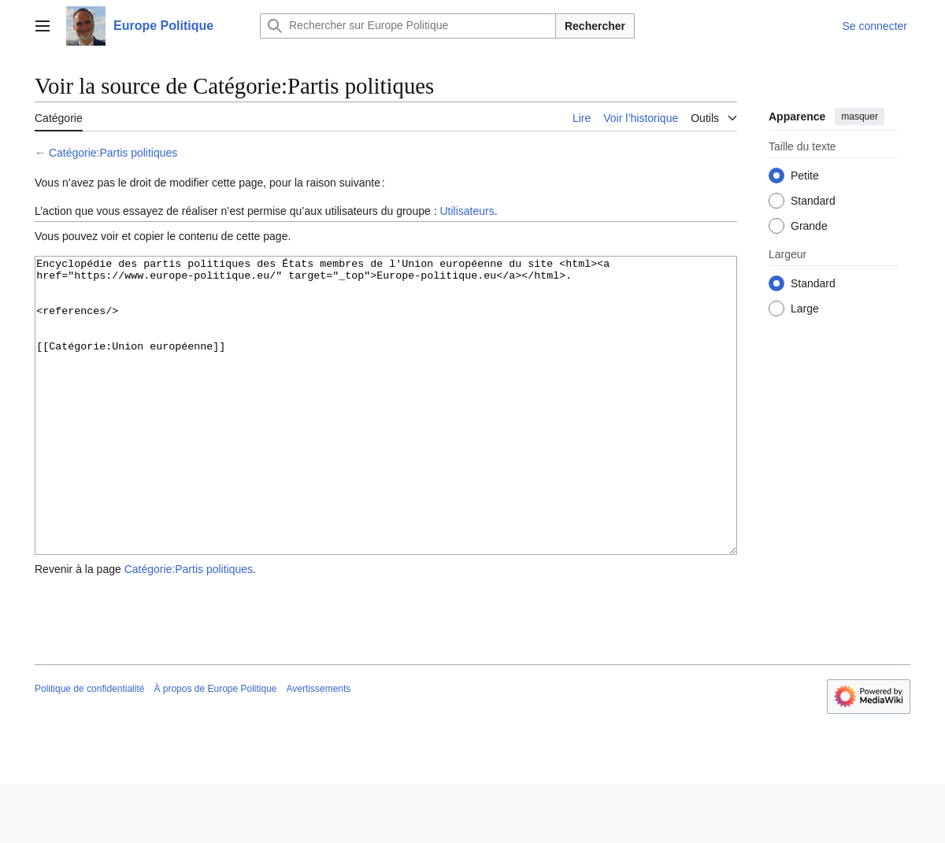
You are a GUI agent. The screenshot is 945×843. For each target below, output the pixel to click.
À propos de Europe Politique (215, 747)
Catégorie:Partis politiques (113, 152)
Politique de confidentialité (89, 747)
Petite (805, 175)
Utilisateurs (466, 211)
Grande (809, 226)
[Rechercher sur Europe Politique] (408, 26)
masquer (859, 116)
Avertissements (319, 747)
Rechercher (595, 26)
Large (805, 308)
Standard (813, 200)
